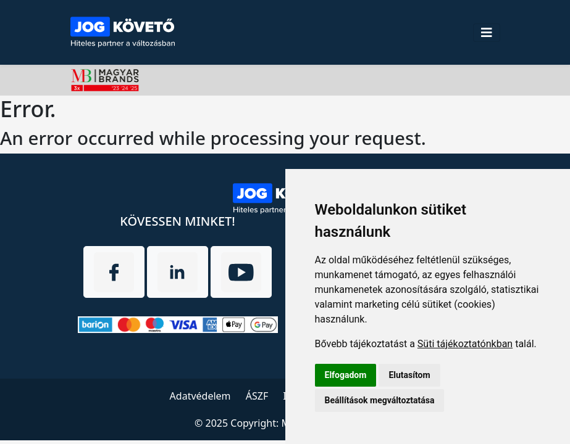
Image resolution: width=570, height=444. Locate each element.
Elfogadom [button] (346, 375)
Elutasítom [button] (409, 375)
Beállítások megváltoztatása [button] (380, 400)
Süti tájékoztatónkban (465, 344)
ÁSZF (257, 396)
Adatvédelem (200, 396)
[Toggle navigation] (486, 32)
